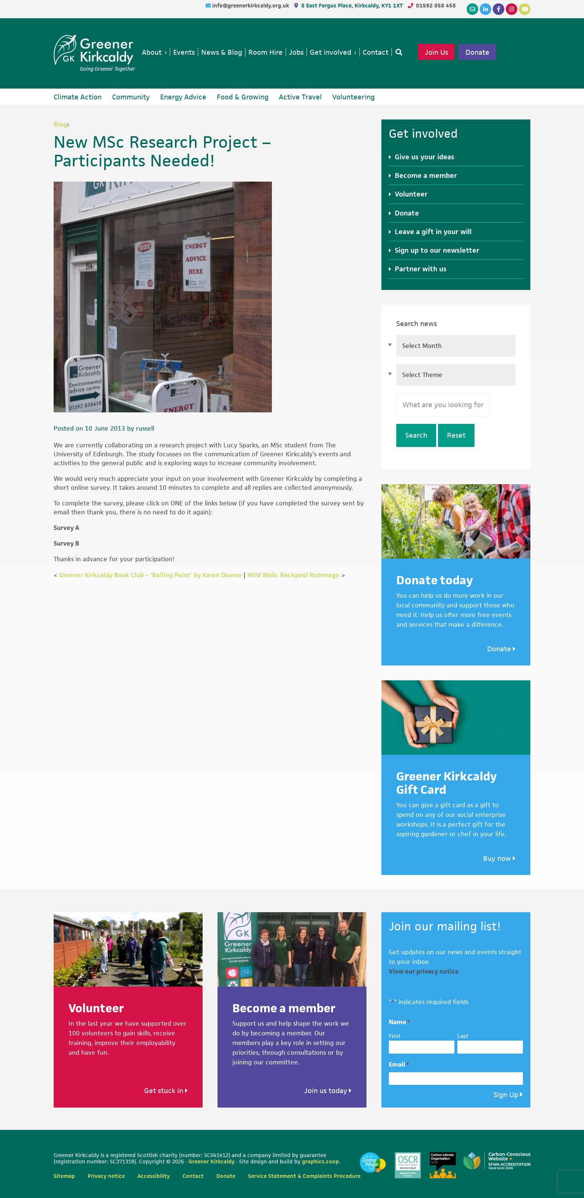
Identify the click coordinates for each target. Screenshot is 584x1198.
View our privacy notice (424, 971)
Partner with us (421, 269)
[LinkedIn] (485, 9)
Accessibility (153, 1175)
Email (399, 1064)
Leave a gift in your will (433, 231)
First (395, 1036)
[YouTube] (524, 9)
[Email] (472, 9)
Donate (477, 52)
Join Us (436, 52)
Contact (193, 1175)
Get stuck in (166, 1090)
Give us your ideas (424, 157)
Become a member (426, 175)
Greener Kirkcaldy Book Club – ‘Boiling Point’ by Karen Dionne (150, 575)
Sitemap (64, 1175)
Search (416, 435)
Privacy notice (106, 1175)
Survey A (66, 528)
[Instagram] (511, 9)
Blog (60, 124)
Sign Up (505, 1094)
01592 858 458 (436, 5)
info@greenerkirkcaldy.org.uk (251, 5)
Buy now (499, 858)
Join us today (328, 1090)
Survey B (67, 543)
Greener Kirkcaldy (94, 50)
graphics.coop (320, 1161)
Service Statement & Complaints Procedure (304, 1175)
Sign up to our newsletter (437, 250)
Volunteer (411, 194)
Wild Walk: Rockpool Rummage (293, 575)
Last (463, 1036)
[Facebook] (498, 9)
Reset (456, 435)
